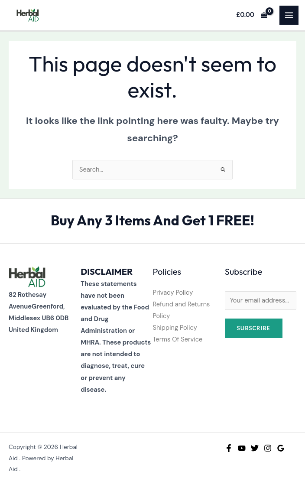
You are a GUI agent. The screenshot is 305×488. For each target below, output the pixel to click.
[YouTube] (242, 448)
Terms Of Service (178, 339)
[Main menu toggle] (289, 15)
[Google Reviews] (281, 448)
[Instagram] (268, 448)
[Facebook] (229, 448)
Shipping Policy (175, 328)
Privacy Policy (173, 293)
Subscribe (253, 328)
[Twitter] (255, 448)
